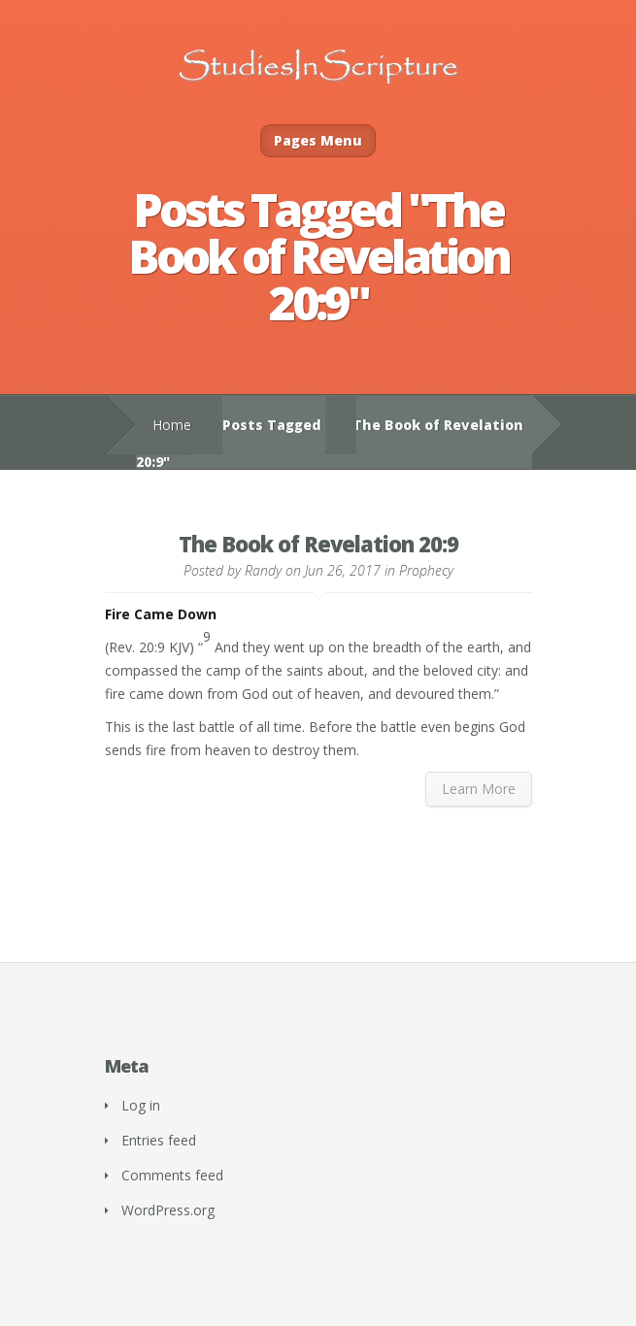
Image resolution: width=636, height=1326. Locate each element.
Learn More (479, 788)
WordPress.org (168, 1210)
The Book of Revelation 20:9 (318, 543)
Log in (140, 1105)
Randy (263, 570)
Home (171, 424)
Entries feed (158, 1140)
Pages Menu (318, 140)
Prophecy (426, 570)
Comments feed (172, 1175)
